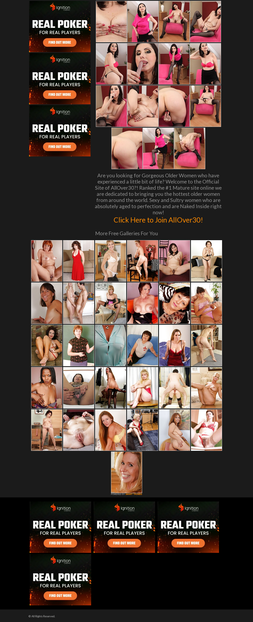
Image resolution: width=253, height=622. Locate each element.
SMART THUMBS (133, 494)
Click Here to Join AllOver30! (158, 219)
